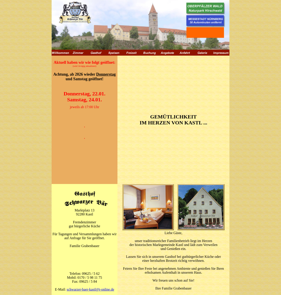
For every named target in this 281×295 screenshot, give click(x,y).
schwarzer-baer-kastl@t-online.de (90, 289)
